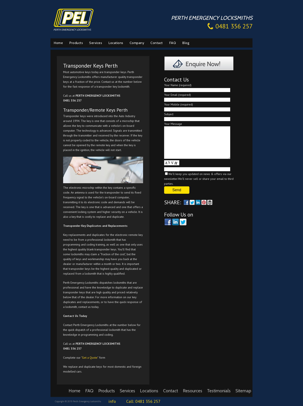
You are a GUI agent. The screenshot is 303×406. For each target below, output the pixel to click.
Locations (115, 43)
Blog (185, 43)
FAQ (172, 43)
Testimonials (219, 390)
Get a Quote (89, 357)
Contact (156, 43)
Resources (192, 390)
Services (95, 43)
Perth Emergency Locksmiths (73, 19)
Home (58, 43)
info (112, 401)
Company (137, 43)
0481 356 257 (233, 26)
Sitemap (243, 390)
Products (76, 43)
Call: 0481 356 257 (143, 401)
